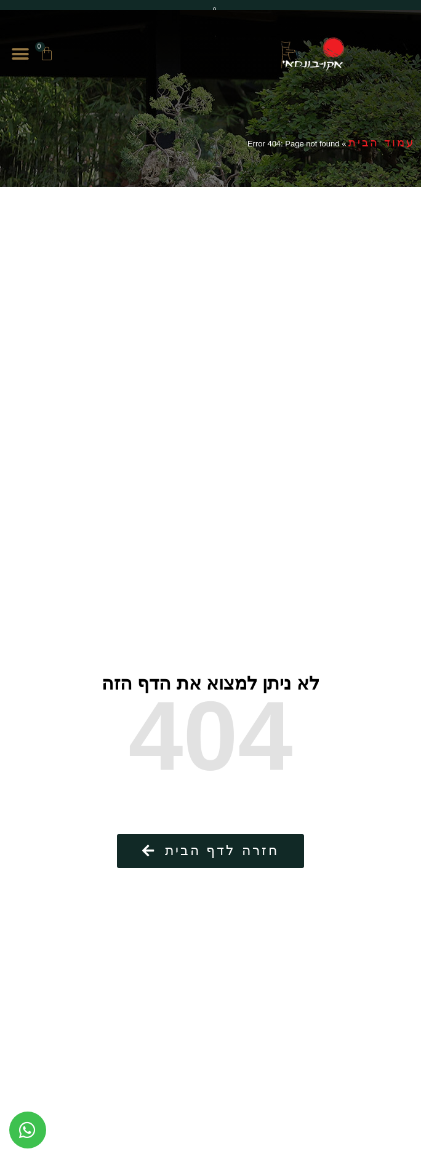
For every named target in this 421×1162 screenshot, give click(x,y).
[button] (20, 54)
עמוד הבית (381, 143)
